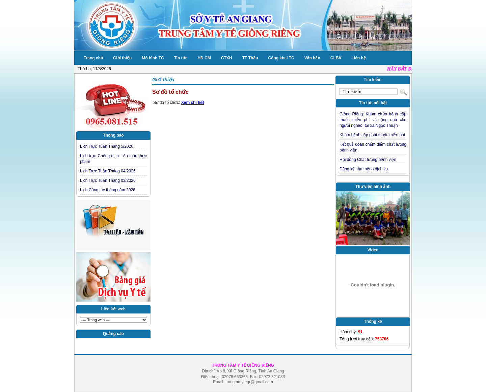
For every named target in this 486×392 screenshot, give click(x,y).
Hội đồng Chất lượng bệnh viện (368, 159)
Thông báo (113, 135)
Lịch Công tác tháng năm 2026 (107, 190)
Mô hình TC (153, 58)
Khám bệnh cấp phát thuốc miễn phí (372, 135)
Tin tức (181, 58)
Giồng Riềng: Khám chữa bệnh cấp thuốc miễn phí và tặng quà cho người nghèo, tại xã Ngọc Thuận (373, 120)
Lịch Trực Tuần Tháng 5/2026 (106, 146)
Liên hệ (358, 58)
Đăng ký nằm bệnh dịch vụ (364, 169)
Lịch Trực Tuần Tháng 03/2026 (108, 180)
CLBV (336, 58)
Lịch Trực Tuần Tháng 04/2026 (108, 171)
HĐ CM (204, 58)
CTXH (226, 58)
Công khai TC (281, 58)
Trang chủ (93, 58)
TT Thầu (250, 58)
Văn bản (312, 58)
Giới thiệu (122, 58)
